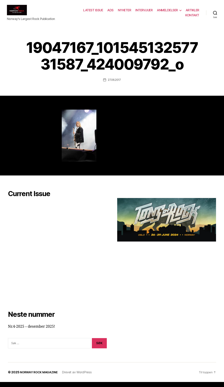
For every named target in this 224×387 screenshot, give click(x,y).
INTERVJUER (161, 13)
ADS (128, 13)
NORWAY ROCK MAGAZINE (40, 377)
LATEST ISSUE (111, 13)
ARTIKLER (174, 18)
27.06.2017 (114, 85)
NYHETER (142, 13)
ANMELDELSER (185, 13)
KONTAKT (192, 18)
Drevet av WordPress (79, 377)
